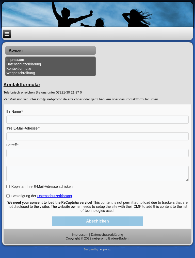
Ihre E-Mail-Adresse (22, 128)
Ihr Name (13, 111)
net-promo (104, 249)
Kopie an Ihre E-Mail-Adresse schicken (42, 187)
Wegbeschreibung (20, 73)
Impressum (15, 60)
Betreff (11, 145)
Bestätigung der (41, 196)
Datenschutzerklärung (23, 64)
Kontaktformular (18, 68)
